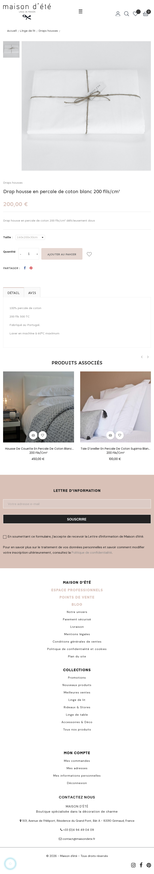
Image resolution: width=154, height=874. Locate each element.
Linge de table (77, 714)
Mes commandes (77, 761)
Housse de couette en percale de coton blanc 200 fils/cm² (38, 449)
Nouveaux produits (77, 685)
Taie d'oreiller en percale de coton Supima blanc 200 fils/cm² (115, 449)
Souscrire (76, 519)
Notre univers (77, 612)
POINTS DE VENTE (77, 597)
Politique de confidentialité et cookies (77, 649)
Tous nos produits (77, 729)
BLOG (77, 604)
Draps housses (13, 182)
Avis (32, 293)
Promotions (77, 677)
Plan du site (77, 656)
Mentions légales (77, 634)
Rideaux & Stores (77, 707)
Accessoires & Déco (77, 722)
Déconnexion (77, 783)
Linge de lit (77, 700)
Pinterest (31, 268)
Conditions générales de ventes (77, 641)
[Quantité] (29, 254)
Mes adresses (77, 768)
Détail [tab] (13, 293)
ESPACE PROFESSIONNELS (77, 590)
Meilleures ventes (77, 692)
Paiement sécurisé (77, 619)
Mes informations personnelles (77, 775)
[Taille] (30, 237)
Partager (25, 268)
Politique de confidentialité (92, 552)
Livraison (77, 627)
